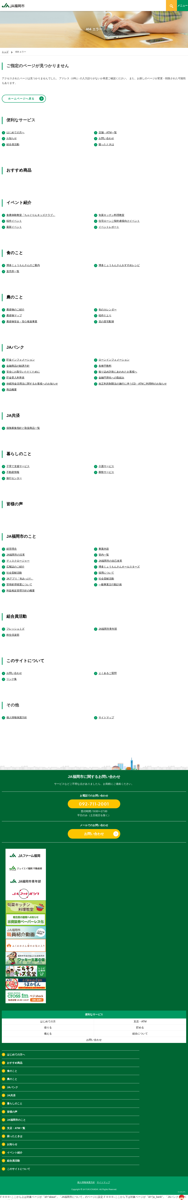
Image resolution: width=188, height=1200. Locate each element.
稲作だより (105, 312)
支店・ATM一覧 (16, 1124)
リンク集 (11, 675)
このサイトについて (25, 657)
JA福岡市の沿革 (15, 551)
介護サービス (106, 463)
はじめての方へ (15, 129)
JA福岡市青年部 (108, 625)
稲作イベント (14, 217)
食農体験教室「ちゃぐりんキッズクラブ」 (30, 211)
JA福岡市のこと (21, 533)
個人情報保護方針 (16, 714)
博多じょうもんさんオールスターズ (119, 563)
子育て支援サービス (18, 463)
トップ (5, 52)
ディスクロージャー (18, 557)
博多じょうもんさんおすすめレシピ (119, 262)
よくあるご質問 (108, 670)
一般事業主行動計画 (110, 581)
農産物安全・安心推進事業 (21, 318)
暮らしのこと (19, 450)
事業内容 (104, 545)
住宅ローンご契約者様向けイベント (119, 217)
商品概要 (11, 386)
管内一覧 (104, 551)
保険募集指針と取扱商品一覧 (23, 424)
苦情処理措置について (19, 581)
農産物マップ (14, 312)
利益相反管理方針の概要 (20, 587)
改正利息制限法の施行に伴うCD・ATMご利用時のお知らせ (133, 380)
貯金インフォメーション (20, 356)
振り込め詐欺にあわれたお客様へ (118, 368)
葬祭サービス (106, 468)
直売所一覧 (12, 267)
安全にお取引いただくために (23, 368)
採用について (106, 569)
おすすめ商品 (18, 167)
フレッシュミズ (15, 625)
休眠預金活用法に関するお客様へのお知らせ (32, 380)
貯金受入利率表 (15, 374)
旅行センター (14, 474)
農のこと (14, 294)
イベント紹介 (18, 199)
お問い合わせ (106, 135)
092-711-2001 (94, 800)
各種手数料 (105, 362)
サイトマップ (106, 714)
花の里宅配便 (106, 318)
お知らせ (11, 135)
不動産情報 (12, 468)
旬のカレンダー (108, 306)
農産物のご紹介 (15, 306)
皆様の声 (14, 501)
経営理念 (11, 545)
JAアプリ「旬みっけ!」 (19, 575)
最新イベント (14, 223)
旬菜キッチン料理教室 (111, 211)
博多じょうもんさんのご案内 (23, 262)
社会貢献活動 (14, 569)
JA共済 (13, 412)
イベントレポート (109, 223)
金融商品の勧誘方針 (18, 362)
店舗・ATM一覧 (108, 129)
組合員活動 (12, 141)
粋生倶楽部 (12, 631)
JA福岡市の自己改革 (110, 557)
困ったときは (106, 141)
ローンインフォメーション (114, 356)
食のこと (14, 249)
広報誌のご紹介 (15, 563)
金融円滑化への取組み (111, 374)
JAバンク (15, 344)
